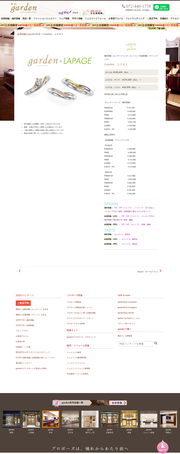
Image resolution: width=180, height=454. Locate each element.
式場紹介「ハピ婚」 (24, 347)
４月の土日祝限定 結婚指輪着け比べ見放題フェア (90, 25)
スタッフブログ (22, 331)
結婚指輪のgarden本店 (28, 34)
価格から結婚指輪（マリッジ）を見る (31, 315)
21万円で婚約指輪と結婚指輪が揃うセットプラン (36, 358)
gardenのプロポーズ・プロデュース (81, 337)
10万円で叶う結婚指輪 (25, 325)
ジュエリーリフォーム (95, 18)
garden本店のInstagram (127, 307)
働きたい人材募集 (125, 336)
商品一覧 (26, 18)
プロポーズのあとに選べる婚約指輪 (81, 313)
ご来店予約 (152, 18)
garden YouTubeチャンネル (129, 318)
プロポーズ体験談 (74, 302)
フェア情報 (64, 18)
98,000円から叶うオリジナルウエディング (33, 352)
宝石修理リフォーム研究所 (77, 374)
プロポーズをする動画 (76, 323)
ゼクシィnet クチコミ (126, 323)
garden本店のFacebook (127, 302)
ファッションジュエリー (45, 18)
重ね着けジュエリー (24, 363)
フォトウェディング (135, 18)
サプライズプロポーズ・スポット (80, 318)
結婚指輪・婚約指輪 (10, 18)
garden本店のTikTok (126, 313)
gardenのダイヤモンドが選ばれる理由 (31, 368)
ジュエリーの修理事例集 (77, 358)
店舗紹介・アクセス (169, 18)
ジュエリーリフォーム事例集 (78, 368)
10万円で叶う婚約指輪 (25, 320)
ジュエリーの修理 (74, 352)
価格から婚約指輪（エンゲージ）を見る (32, 309)
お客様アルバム (115, 18)
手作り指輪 (77, 18)
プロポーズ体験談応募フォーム (79, 307)
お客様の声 (20, 341)
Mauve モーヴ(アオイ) (147, 272)
